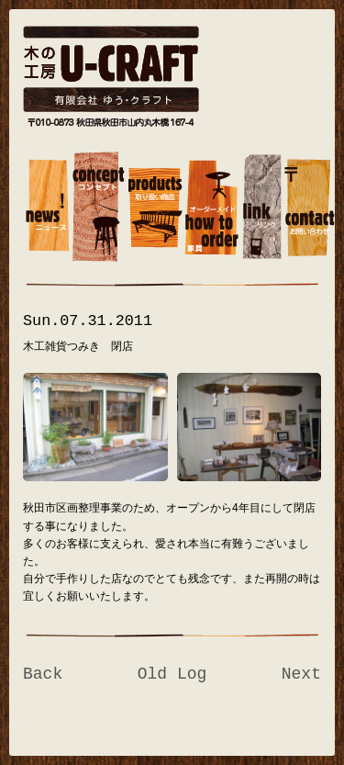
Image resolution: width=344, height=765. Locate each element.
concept (98, 209)
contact (309, 209)
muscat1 (154, 209)
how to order (211, 209)
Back (42, 674)
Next (301, 674)
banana (47, 209)
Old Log (172, 674)
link (261, 209)
